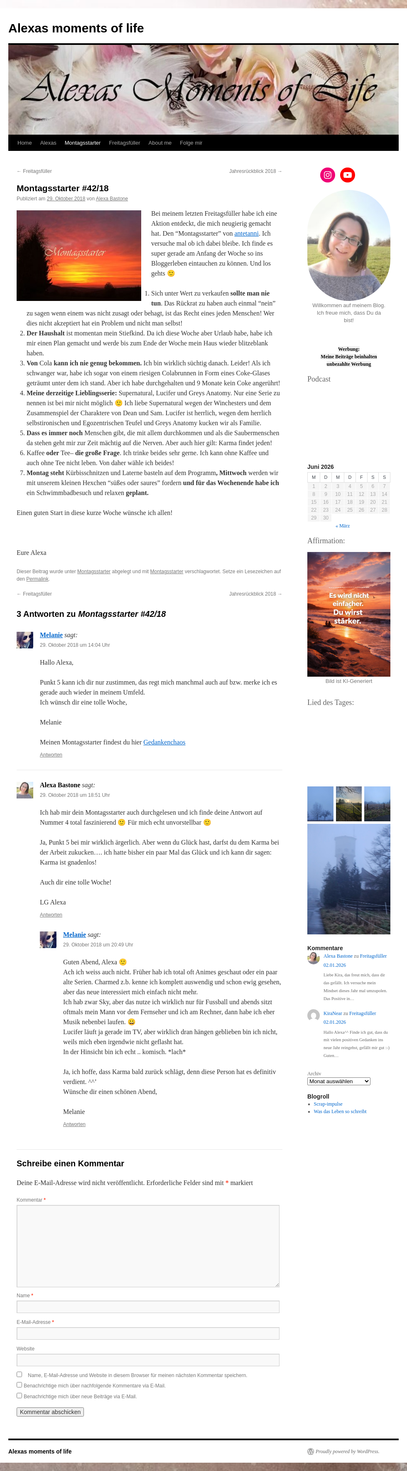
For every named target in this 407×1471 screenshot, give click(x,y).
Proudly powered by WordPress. (348, 1451)
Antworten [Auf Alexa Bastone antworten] (51, 915)
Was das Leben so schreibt (340, 1111)
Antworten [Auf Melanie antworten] (51, 755)
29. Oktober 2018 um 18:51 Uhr (75, 795)
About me (160, 143)
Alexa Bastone (112, 199)
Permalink (37, 579)
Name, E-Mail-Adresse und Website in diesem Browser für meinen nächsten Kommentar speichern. (138, 1375)
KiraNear (333, 1013)
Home (24, 143)
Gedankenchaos (164, 742)
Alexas (48, 143)
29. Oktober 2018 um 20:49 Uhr (98, 945)
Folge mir (191, 143)
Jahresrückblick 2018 (255, 171)
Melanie (51, 634)
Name (25, 1296)
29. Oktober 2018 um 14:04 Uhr (75, 645)
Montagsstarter (83, 143)
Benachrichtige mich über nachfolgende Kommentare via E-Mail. (95, 1386)
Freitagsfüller (124, 143)
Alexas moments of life (76, 28)
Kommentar (31, 1200)
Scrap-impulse (328, 1104)
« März (343, 526)
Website (25, 1349)
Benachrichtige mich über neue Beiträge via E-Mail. (80, 1397)
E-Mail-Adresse (35, 1322)
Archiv (314, 1074)
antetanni (246, 233)
